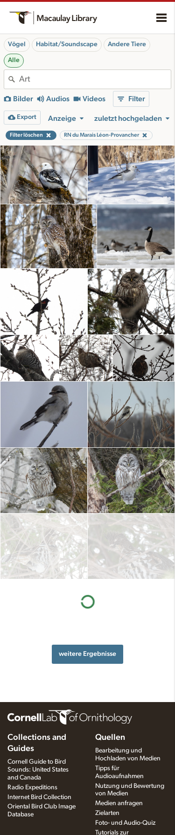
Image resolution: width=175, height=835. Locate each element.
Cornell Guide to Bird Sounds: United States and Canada (38, 769)
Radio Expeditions (32, 787)
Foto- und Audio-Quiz (125, 823)
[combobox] (95, 79)
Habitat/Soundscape (67, 44)
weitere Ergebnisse (87, 587)
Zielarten (107, 813)
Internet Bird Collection (39, 797)
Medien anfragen (119, 803)
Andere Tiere (127, 44)
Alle (14, 60)
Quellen (110, 737)
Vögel (17, 44)
